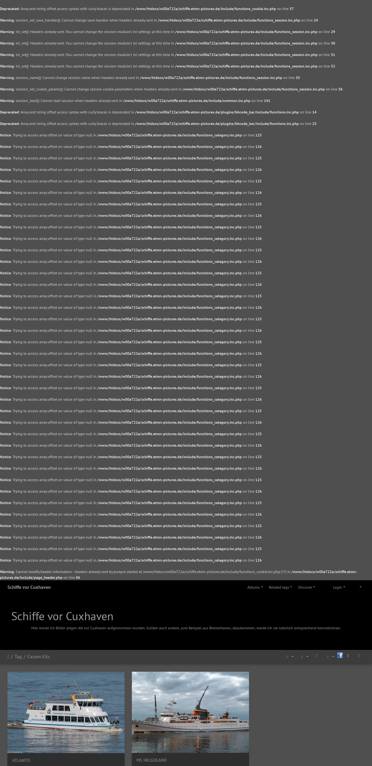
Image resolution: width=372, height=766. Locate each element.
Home (8, 656)
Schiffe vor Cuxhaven (29, 587)
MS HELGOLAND (118, 736)
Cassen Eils (38, 656)
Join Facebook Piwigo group (175, 756)
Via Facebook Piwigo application (227, 756)
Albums (253, 587)
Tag (18, 656)
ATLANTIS (21, 737)
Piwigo (143, 756)
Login (337, 587)
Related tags (279, 587)
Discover (305, 587)
